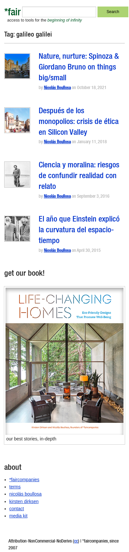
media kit (18, 515)
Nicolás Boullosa (57, 88)
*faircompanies (24, 479)
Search (113, 11)
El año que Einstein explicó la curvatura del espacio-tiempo (79, 230)
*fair (12, 13)
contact (16, 508)
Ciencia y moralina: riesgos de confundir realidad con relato (79, 176)
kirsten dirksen (24, 501)
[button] (17, 66)
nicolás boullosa (25, 494)
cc (76, 541)
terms (15, 486)
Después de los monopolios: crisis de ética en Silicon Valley (79, 122)
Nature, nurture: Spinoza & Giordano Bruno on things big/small (79, 68)
